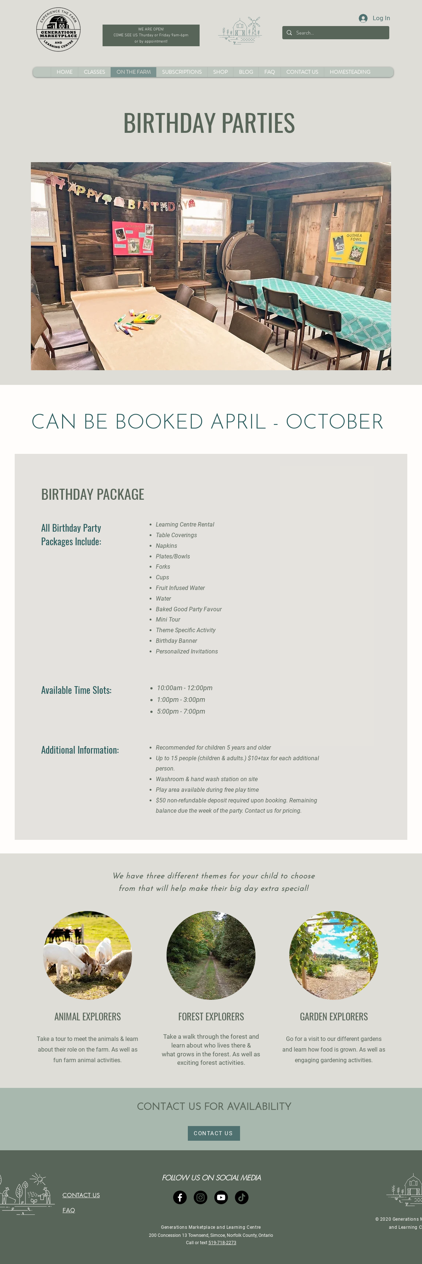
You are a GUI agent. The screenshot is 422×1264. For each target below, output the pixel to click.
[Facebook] (180, 1197)
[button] (220, 72)
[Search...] (335, 32)
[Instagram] (200, 1197)
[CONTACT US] (214, 1133)
